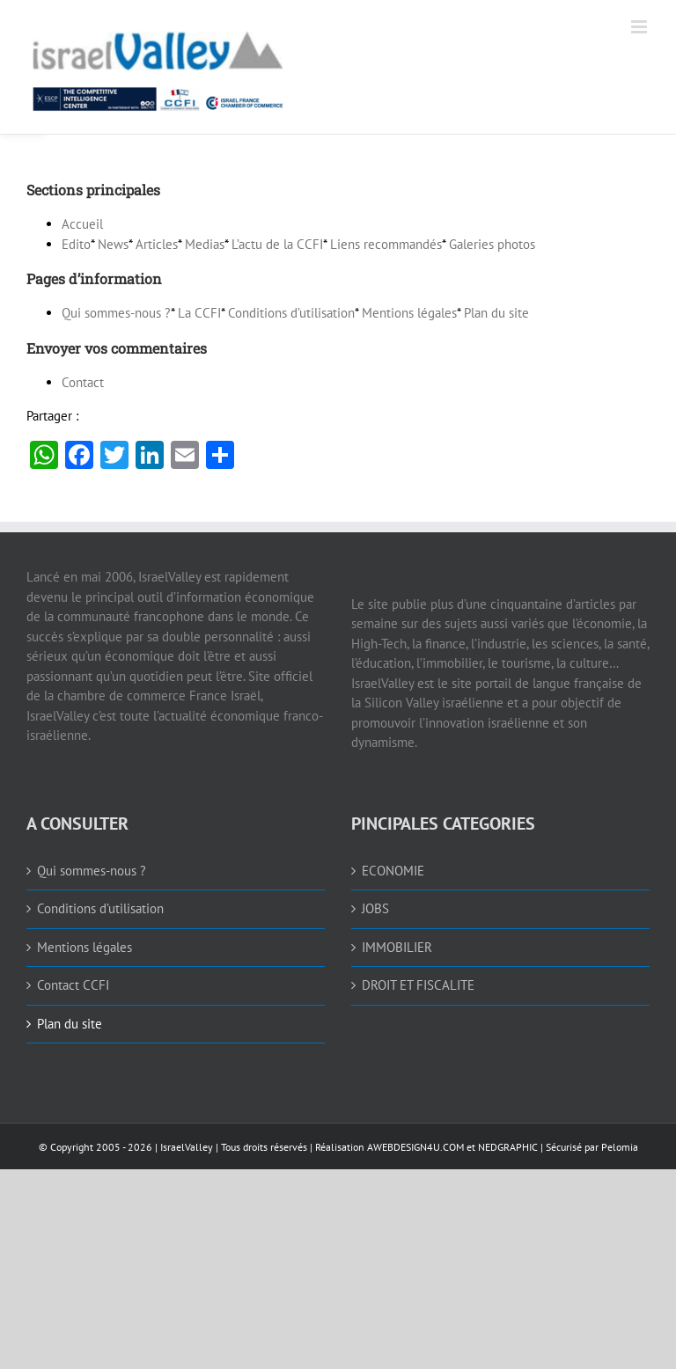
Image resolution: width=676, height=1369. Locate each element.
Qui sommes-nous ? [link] (116, 312)
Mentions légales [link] (409, 312)
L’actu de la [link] (277, 244)
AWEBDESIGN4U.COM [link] (415, 1146)
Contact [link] (83, 382)
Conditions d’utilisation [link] (291, 312)
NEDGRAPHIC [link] (506, 1146)
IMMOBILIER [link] (397, 947)
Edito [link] (76, 244)
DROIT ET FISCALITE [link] (418, 985)
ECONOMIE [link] (393, 870)
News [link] (113, 244)
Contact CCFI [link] (73, 985)
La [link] (199, 312)
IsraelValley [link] (186, 1146)
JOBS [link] (375, 908)
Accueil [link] (82, 224)
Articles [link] (157, 244)
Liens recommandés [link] (386, 244)
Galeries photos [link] (492, 244)
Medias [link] (204, 244)
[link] (260, 67)
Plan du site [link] (496, 312)
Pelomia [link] (619, 1146)
